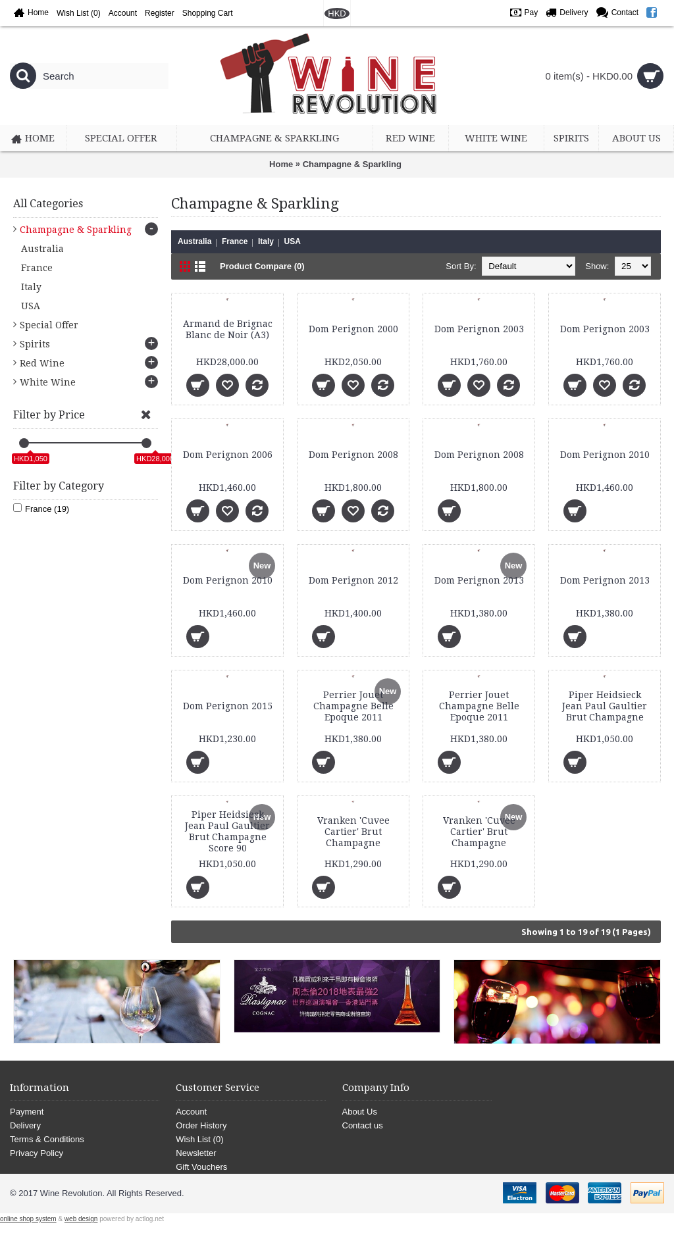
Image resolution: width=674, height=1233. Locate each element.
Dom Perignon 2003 (479, 329)
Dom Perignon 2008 (353, 454)
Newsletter (196, 1153)
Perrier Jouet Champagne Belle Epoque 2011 (353, 706)
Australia (194, 241)
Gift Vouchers (201, 1167)
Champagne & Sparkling (352, 164)
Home (281, 164)
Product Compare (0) (262, 266)
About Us (359, 1112)
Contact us (362, 1125)
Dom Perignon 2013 (479, 580)
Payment (26, 1112)
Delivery (25, 1125)
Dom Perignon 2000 (353, 329)
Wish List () (199, 1139)
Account (191, 1112)
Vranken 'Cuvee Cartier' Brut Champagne (353, 831)
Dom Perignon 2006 (227, 454)
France (234, 241)
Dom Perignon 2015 (227, 706)
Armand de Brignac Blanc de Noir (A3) (227, 329)
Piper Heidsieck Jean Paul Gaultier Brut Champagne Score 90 (227, 831)
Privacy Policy (36, 1153)
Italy (266, 241)
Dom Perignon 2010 (605, 454)
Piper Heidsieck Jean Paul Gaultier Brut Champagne (604, 706)
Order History (201, 1125)
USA (292, 241)
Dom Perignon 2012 (353, 580)
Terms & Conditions (47, 1139)
